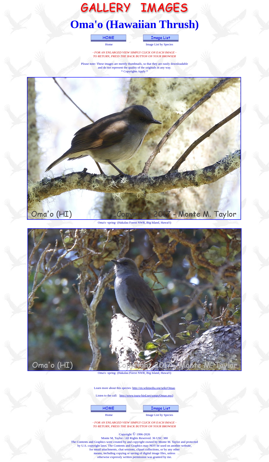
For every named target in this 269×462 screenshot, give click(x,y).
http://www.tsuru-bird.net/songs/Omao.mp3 (146, 395)
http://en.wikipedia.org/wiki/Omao (153, 388)
